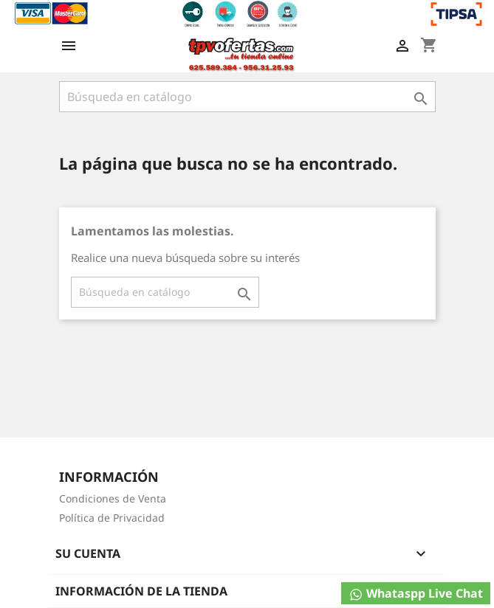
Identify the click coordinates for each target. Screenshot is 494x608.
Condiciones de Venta (112, 498)
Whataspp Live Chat (416, 593)
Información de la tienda (141, 591)
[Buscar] (247, 96)
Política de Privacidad (112, 518)
